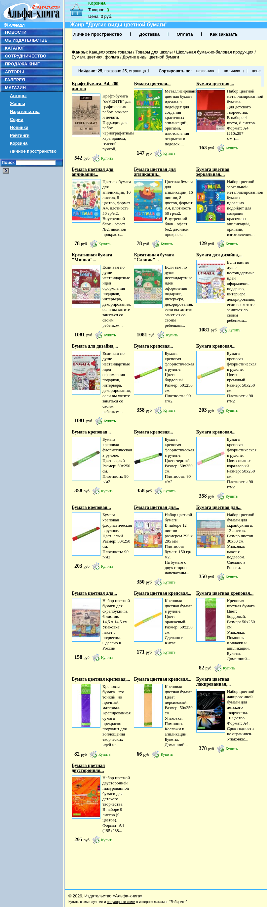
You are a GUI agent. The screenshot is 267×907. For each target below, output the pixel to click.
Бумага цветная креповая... (162, 593)
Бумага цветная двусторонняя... (88, 768)
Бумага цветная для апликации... (92, 172)
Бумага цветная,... (215, 83)
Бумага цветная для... (156, 507)
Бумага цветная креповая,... (101, 679)
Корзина (18, 143)
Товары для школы (154, 52)
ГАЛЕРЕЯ (15, 79)
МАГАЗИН (15, 87)
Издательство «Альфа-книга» (113, 895)
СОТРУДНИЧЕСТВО (25, 56)
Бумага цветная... (152, 83)
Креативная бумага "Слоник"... (154, 257)
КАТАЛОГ (15, 48)
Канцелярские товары (110, 52)
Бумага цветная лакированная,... (213, 682)
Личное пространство (33, 151)
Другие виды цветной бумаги (151, 57)
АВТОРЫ (14, 71)
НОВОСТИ (15, 32)
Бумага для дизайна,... (219, 254)
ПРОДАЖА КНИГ (22, 63)
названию (205, 71)
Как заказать (224, 34)
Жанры (17, 103)
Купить (107, 158)
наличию (232, 71)
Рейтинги (19, 135)
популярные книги (121, 902)
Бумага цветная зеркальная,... (212, 172)
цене (256, 71)
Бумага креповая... (153, 346)
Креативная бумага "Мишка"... (92, 257)
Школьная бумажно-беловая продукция (214, 52)
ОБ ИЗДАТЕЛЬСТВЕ (26, 40)
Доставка (149, 34)
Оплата (184, 34)
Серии (16, 119)
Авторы (18, 95)
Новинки (19, 127)
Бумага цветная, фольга (95, 57)
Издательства (25, 111)
